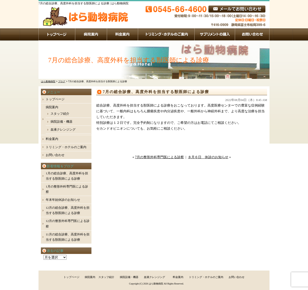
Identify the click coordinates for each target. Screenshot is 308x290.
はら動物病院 (156, 283)
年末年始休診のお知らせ (63, 200)
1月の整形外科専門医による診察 (67, 189)
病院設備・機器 (61, 121)
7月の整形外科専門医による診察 (159, 157)
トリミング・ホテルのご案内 (166, 34)
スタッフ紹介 (60, 113)
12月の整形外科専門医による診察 (68, 223)
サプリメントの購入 (215, 34)
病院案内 (91, 34)
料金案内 (122, 34)
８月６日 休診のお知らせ (208, 157)
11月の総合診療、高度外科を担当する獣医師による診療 (68, 237)
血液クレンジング (63, 129)
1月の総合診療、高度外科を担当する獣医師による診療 (67, 175)
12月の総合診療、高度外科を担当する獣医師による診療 (68, 210)
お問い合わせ (252, 34)
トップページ (56, 34)
